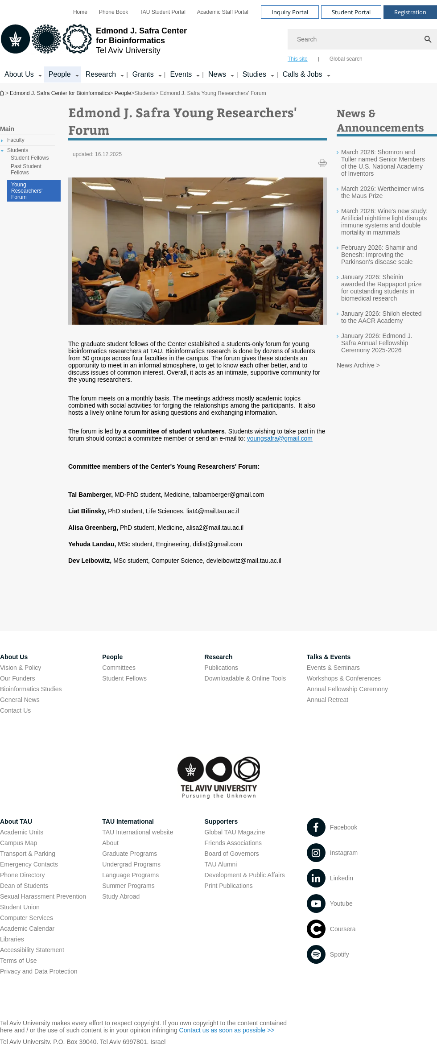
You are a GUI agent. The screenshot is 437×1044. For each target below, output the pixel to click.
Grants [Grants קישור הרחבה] (143, 74)
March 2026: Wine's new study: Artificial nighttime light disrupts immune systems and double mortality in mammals (384, 221)
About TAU (16, 821)
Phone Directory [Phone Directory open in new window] (22, 875)
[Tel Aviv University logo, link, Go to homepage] (93, 42)
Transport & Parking (27, 853)
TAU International (128, 821)
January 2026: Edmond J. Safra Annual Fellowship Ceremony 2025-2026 (376, 343)
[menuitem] (80, 12)
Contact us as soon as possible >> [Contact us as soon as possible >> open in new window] (227, 1030)
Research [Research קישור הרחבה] (101, 74)
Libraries (12, 939)
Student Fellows (124, 678)
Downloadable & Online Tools (245, 678)
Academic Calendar (27, 928)
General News (20, 699)
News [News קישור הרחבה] (217, 74)
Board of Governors (232, 853)
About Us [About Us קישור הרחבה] (19, 74)
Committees (119, 667)
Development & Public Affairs (245, 875)
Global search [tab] (346, 59)
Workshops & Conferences (344, 678)
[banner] (218, 41)
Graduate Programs (129, 853)
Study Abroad (121, 896)
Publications (222, 667)
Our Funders (17, 678)
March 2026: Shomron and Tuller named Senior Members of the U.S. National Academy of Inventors (383, 163)
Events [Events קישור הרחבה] (181, 74)
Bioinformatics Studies (31, 689)
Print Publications (229, 885)
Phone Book (113, 12)
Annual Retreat (327, 699)
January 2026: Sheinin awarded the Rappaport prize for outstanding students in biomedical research (381, 287)
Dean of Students (24, 885)
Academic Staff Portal (222, 12)
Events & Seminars (333, 667)
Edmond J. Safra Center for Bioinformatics (2, 93)
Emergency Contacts (29, 864)
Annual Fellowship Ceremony (347, 689)
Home (80, 12)
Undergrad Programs (131, 864)
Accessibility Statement (32, 949)
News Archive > (358, 365)
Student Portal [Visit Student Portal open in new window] (351, 12)
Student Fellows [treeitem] (30, 158)
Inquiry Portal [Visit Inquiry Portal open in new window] (290, 12)
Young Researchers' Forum (26, 191)
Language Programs (130, 875)
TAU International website (137, 832)
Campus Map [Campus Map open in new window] (18, 842)
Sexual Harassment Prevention (43, 896)
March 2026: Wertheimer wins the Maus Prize (382, 192)
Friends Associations (233, 842)
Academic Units (21, 832)
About (110, 842)
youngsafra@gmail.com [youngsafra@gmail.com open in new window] (280, 438)
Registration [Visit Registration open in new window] (410, 12)
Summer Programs (128, 885)
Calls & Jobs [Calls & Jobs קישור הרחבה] (302, 74)
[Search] (362, 39)
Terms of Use (18, 960)
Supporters (221, 821)
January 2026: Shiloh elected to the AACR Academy (381, 317)
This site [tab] (298, 59)
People (123, 93)
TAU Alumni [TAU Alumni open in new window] (221, 864)
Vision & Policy (20, 667)
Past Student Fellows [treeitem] (26, 169)
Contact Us (15, 710)
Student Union (20, 907)
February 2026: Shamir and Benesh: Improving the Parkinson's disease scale (379, 254)
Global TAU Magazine (235, 832)
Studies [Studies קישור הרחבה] (254, 74)
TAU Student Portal (163, 12)
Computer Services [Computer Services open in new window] (26, 917)
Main (7, 128)
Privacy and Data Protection (39, 971)
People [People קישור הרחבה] (60, 74)
